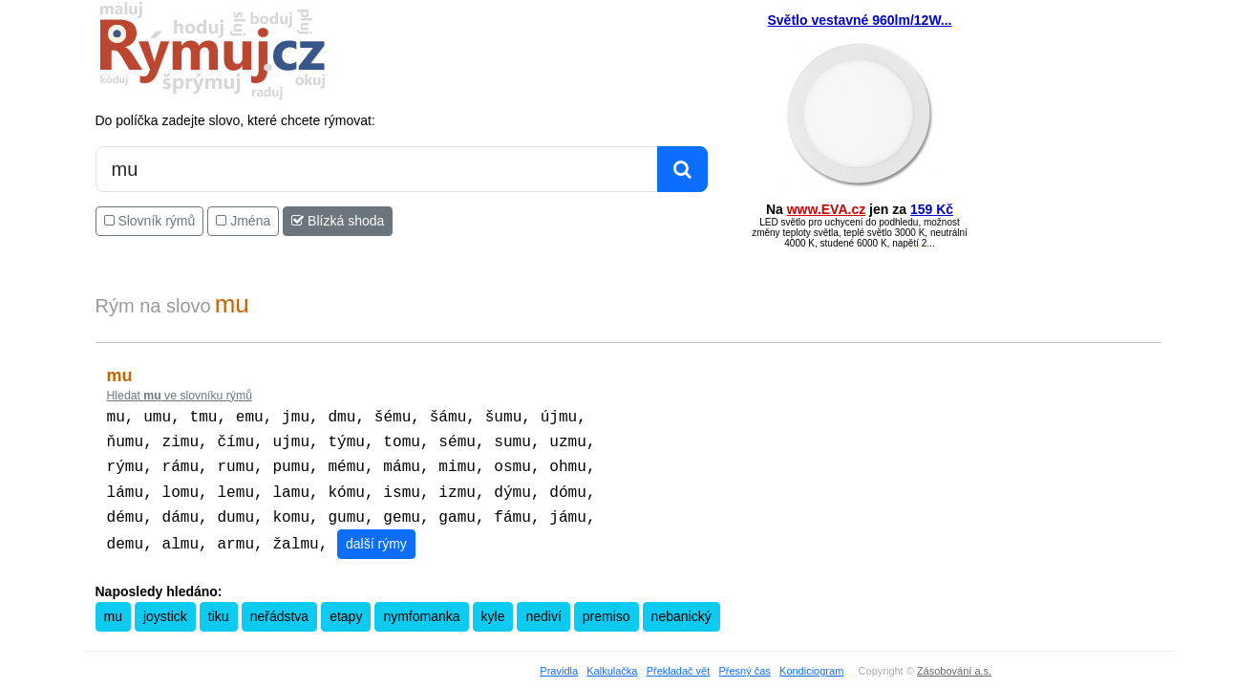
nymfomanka (421, 606)
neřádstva (279, 606)
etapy (346, 606)
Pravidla (559, 661)
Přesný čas (744, 661)
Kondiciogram (811, 661)
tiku (218, 606)
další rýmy (376, 534)
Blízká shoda (337, 220)
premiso (606, 606)
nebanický (681, 606)
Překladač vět (679, 661)
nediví (543, 606)
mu (113, 606)
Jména (243, 220)
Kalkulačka (611, 661)
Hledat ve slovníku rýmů (180, 395)
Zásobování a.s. (954, 661)
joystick (165, 606)
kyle (493, 606)
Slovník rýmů (150, 220)
